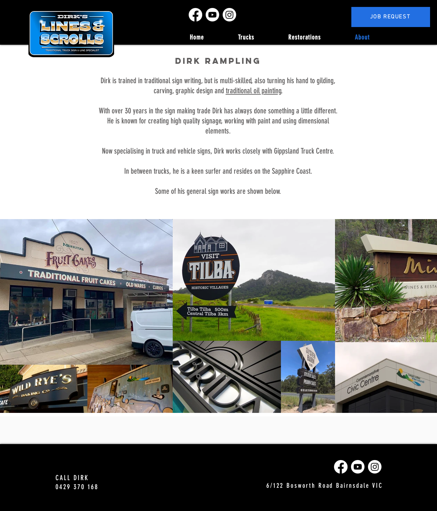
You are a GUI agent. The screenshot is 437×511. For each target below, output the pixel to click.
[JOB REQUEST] (390, 17)
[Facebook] (195, 14)
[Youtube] (212, 14)
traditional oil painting (253, 90)
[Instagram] (229, 14)
